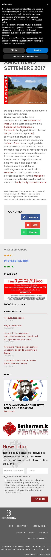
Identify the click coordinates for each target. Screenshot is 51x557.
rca (25, 196)
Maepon (38, 175)
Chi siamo (23, 526)
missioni (40, 191)
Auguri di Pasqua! (12, 325)
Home (10, 526)
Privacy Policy (23, 476)
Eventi (32, 532)
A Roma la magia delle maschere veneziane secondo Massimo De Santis (21, 349)
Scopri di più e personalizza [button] (25, 57)
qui (5, 133)
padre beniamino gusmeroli (22, 195)
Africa (11, 191)
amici (16, 191)
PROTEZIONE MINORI (16, 261)
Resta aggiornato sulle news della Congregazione (24, 406)
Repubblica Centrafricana (18, 127)
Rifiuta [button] (14, 50)
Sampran (9, 172)
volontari (31, 199)
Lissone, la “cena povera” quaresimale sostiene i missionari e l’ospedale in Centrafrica (21, 336)
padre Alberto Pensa (24, 194)
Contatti (43, 532)
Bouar (22, 191)
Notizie (20, 532)
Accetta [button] (37, 50)
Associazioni (40, 526)
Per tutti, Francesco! (14, 317)
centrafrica (31, 191)
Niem (12, 194)
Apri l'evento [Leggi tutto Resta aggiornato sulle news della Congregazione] (9, 411)
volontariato (41, 199)
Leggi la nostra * (17, 476)
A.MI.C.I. (9, 255)
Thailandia (9, 130)
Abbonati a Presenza (38, 538)
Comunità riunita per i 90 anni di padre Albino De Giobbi (20, 362)
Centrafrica (12, 143)
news (6, 194)
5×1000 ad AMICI (14, 304)
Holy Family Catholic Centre (31, 182)
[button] (30, 217)
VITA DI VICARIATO (15, 249)
